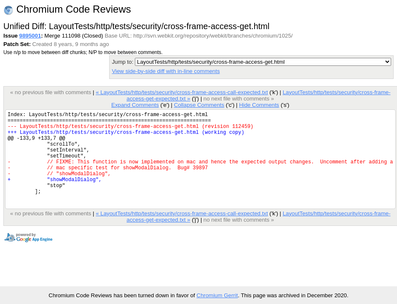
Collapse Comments (199, 105)
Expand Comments (135, 105)
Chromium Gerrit (217, 295)
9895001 (30, 36)
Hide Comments (259, 105)
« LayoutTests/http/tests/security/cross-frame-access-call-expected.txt (182, 92)
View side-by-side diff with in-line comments (166, 71)
